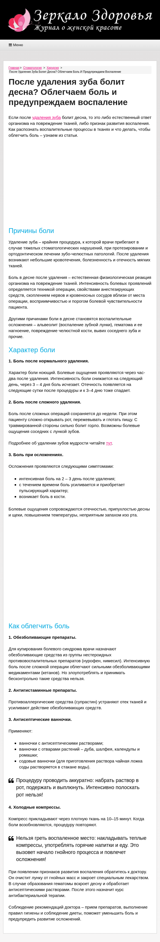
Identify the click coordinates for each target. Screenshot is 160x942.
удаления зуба (46, 117)
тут (109, 443)
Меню (18, 45)
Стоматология (32, 67)
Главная (13, 67)
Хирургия (53, 67)
